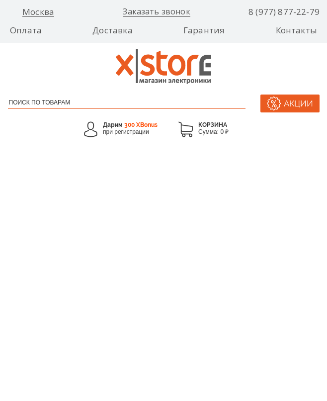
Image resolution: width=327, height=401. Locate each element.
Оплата (26, 30)
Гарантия (204, 30)
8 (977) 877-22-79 (284, 12)
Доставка (112, 30)
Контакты (296, 30)
